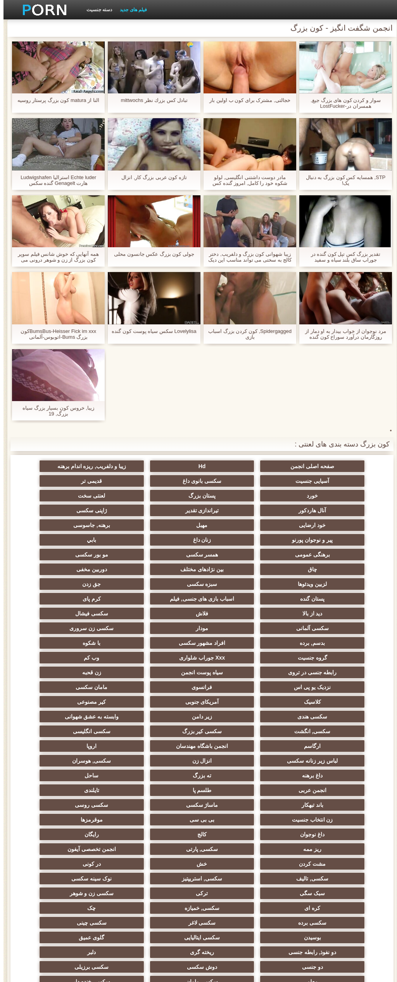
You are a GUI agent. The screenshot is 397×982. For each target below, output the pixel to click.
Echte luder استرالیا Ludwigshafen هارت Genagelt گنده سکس (55, 180)
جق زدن (160, 554)
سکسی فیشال (312, 584)
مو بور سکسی (312, 540)
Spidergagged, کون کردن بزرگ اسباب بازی (246, 334)
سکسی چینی (85, 805)
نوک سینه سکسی (160, 775)
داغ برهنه (84, 687)
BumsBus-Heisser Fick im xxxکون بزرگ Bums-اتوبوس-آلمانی (55, 334)
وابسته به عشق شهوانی (236, 658)
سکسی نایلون (236, 905)
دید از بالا (160, 569)
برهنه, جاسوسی (160, 510)
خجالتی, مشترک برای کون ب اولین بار (246, 100)
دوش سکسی (84, 834)
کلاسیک (312, 643)
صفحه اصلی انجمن (312, 466)
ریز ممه (161, 746)
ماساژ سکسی (161, 716)
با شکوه (160, 599)
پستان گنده (84, 554)
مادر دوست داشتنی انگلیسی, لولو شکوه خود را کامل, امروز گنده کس (246, 180)
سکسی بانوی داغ (312, 481)
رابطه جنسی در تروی (160, 613)
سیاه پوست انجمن (84, 613)
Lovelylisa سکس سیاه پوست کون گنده (150, 331)
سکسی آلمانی (236, 584)
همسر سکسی (85, 525)
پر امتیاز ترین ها (312, 890)
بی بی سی (236, 731)
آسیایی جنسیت (85, 466)
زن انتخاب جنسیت (312, 731)
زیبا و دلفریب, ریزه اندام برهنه (160, 466)
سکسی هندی (85, 643)
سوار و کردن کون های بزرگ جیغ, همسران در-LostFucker (342, 103)
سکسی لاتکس (236, 875)
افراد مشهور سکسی (236, 599)
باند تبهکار (236, 716)
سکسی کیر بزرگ (85, 658)
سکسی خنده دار (84, 849)
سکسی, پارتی (85, 746)
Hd (236, 466)
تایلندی (312, 716)
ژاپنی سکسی (84, 496)
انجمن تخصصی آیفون (312, 761)
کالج (312, 746)
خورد (160, 481)
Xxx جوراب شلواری (312, 613)
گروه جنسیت (84, 599)
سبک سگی (84, 775)
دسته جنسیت (96, 9)
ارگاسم (236, 672)
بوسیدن (312, 820)
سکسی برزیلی (312, 849)
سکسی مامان (160, 849)
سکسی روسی (84, 716)
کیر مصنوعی (160, 643)
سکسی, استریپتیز (236, 775)
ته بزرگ (312, 702)
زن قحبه (312, 628)
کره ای (161, 790)
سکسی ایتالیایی (236, 820)
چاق (236, 540)
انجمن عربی (160, 702)
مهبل (236, 510)
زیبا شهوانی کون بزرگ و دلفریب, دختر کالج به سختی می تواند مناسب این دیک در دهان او (246, 257)
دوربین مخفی (84, 540)
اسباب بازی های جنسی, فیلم (312, 569)
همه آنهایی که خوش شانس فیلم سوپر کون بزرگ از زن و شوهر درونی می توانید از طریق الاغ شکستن (54, 257)
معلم (236, 849)
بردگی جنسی (160, 890)
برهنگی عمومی (160, 525)
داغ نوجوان (84, 731)
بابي (236, 525)
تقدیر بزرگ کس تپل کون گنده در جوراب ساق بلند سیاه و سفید (342, 257)
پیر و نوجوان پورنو (84, 510)
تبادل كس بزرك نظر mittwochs (150, 100)
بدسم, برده (312, 599)
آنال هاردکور (236, 496)
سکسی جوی (84, 875)
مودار (160, 584)
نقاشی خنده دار (84, 905)
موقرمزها (161, 731)
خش (160, 761)
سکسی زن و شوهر (236, 790)
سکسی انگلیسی (312, 672)
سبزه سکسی (236, 554)
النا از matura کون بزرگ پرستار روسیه (54, 100)
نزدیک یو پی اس (236, 628)
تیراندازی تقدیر (161, 496)
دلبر (236, 834)
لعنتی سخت (312, 496)
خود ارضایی (312, 510)
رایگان (236, 746)
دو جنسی (160, 834)
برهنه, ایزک (312, 905)
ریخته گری (312, 834)
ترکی (312, 790)
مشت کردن (236, 761)
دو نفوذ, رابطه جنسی (84, 820)
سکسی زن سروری (84, 584)
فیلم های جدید (129, 9)
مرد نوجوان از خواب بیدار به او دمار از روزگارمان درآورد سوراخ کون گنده (342, 334)
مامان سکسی (84, 628)
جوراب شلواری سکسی (312, 875)
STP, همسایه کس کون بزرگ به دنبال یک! (342, 180)
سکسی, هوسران (160, 687)
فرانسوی (160, 628)
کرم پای (236, 569)
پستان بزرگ (84, 481)
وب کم (236, 613)
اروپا (84, 672)
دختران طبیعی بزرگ (161, 905)
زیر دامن (312, 658)
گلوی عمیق (160, 820)
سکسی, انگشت (160, 658)
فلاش (84, 569)
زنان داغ (312, 525)
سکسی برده (236, 805)
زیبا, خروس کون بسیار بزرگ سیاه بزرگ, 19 (55, 411)
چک (312, 805)
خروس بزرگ (236, 890)
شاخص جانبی (82, 971)
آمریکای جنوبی (236, 643)
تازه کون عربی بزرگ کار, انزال (150, 177)
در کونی (85, 761)
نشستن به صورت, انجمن (84, 890)
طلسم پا (84, 702)
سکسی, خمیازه (84, 790)
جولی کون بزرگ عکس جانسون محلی (150, 254)
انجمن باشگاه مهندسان (160, 672)
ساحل (236, 702)
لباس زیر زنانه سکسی (312, 687)
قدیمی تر (236, 481)
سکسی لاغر (160, 805)
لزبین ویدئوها (312, 554)
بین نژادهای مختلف (160, 540)
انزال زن (236, 687)
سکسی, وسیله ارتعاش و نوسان (160, 865)
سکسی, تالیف (312, 775)
